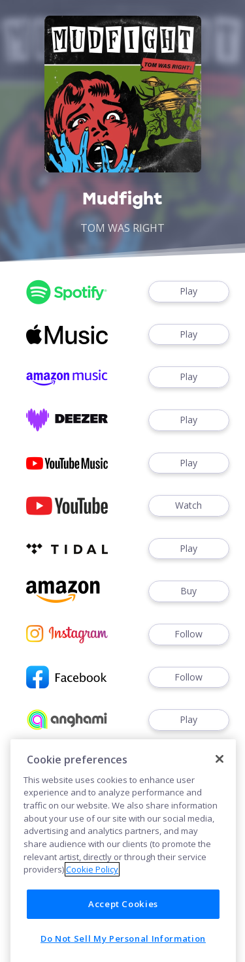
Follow (189, 634)
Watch (189, 506)
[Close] (219, 814)
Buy (189, 591)
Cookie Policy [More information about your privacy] (92, 925)
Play (189, 291)
